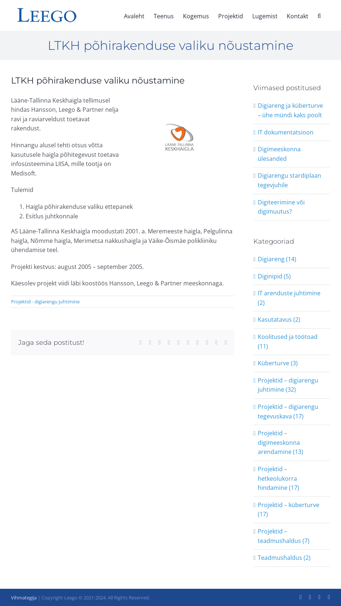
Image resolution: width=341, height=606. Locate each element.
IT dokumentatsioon (286, 132)
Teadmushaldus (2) (284, 558)
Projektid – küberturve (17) (288, 509)
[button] (319, 15)
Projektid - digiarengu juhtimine (45, 301)
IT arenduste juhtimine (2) (289, 298)
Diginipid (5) (274, 276)
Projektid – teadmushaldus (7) (283, 536)
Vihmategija (24, 597)
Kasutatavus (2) (279, 319)
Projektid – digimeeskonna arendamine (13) (280, 442)
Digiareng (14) (277, 259)
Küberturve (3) (278, 363)
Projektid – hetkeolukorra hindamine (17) (278, 478)
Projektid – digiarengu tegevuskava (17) (288, 411)
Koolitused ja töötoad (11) (288, 341)
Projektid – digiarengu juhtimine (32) (288, 385)
